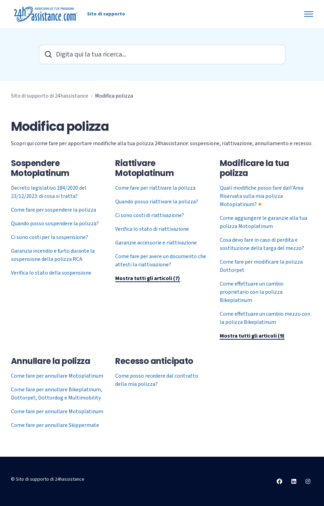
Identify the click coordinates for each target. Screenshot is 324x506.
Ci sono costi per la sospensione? (49, 237)
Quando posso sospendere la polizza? (55, 223)
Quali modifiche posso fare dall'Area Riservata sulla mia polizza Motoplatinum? (261, 196)
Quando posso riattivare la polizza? (156, 201)
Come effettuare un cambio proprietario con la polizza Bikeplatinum (252, 292)
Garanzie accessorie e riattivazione (156, 242)
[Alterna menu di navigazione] (308, 14)
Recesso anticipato (154, 361)
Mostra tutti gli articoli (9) (252, 336)
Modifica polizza (114, 96)
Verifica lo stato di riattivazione (152, 229)
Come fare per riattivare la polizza (155, 188)
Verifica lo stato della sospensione (51, 273)
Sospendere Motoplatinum (40, 168)
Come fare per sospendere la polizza (53, 210)
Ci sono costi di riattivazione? (149, 215)
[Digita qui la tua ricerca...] (162, 54)
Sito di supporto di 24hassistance (49, 96)
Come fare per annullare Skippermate (55, 425)
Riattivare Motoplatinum (144, 168)
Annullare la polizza (50, 361)
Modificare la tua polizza (254, 168)
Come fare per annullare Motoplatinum (57, 376)
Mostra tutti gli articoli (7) (147, 278)
